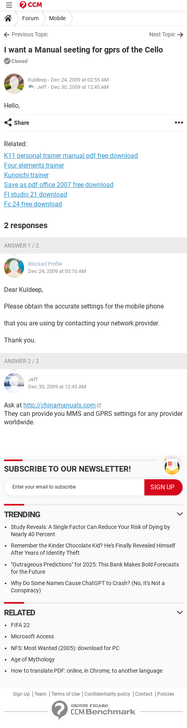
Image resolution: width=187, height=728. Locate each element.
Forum (30, 18)
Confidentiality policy (107, 694)
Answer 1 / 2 (21, 245)
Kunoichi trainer (26, 175)
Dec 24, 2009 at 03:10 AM (57, 271)
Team (41, 694)
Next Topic (162, 34)
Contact (143, 694)
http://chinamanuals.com (59, 405)
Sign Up (21, 694)
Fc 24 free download (33, 204)
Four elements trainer (34, 165)
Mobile (57, 18)
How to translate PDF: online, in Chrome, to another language (86, 670)
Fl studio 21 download (35, 194)
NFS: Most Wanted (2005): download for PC (65, 648)
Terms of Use (65, 694)
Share (21, 123)
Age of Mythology (33, 659)
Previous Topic (30, 34)
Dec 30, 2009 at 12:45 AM (80, 87)
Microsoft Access (32, 636)
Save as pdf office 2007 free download (58, 185)
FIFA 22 (20, 625)
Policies (165, 694)
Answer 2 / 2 (21, 361)
